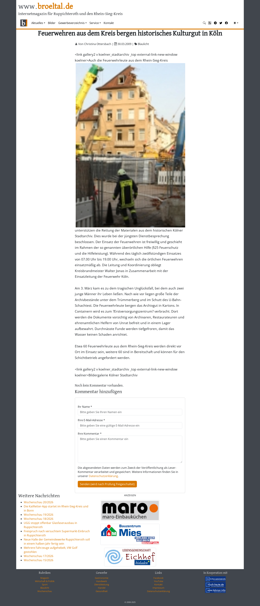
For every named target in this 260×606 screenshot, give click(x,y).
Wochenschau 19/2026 (38, 515)
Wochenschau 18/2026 (38, 519)
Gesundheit (102, 591)
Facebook (158, 577)
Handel (101, 587)
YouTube (158, 581)
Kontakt (109, 23)
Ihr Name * (85, 407)
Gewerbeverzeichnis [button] (71, 23)
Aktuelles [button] (37, 23)
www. (45, 7)
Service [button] (94, 23)
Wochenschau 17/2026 (38, 556)
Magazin (44, 577)
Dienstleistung (101, 584)
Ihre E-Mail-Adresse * (91, 420)
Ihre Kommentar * (90, 433)
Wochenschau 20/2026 (38, 502)
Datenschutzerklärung (103, 476)
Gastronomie (101, 577)
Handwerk (101, 581)
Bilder (52, 23)
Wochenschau (44, 591)
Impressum (158, 587)
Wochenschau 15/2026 (38, 560)
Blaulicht (44, 587)
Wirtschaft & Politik (44, 581)
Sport (45, 584)
